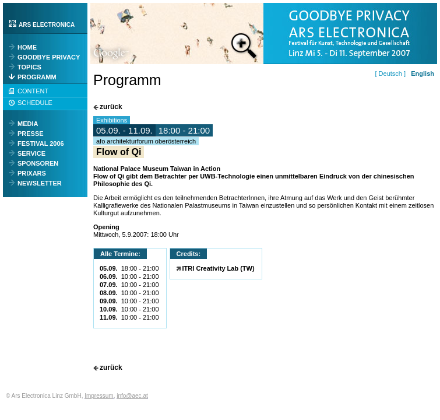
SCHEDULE (34, 102)
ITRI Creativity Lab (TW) (218, 268)
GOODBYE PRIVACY (48, 57)
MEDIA (27, 123)
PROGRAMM (37, 77)
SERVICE (31, 153)
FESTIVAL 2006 (40, 143)
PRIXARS (31, 173)
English (422, 73)
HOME (27, 47)
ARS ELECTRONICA (47, 25)
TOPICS (29, 67)
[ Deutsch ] (392, 73)
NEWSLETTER (39, 183)
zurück (111, 107)
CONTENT (32, 91)
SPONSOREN (37, 163)
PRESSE (30, 133)
